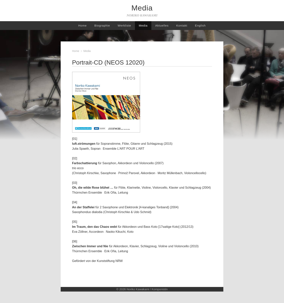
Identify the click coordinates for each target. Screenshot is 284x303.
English (200, 25)
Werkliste (124, 25)
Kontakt (181, 25)
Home (82, 25)
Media (143, 25)
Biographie (102, 25)
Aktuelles (162, 25)
